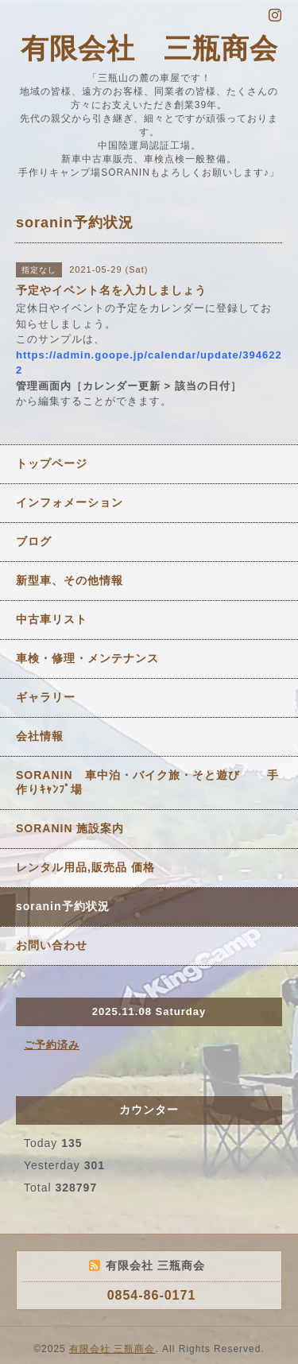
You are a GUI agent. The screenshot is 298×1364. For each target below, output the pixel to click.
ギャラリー (45, 697)
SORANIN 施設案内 (70, 828)
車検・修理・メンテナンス (87, 658)
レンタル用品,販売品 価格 (85, 867)
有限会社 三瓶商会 (149, 48)
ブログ (34, 541)
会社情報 (40, 736)
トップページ (51, 463)
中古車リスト (51, 619)
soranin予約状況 (63, 906)
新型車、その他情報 (69, 580)
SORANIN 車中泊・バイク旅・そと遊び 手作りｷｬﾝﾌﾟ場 (147, 782)
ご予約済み (51, 1045)
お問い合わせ (51, 945)
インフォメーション (69, 502)
